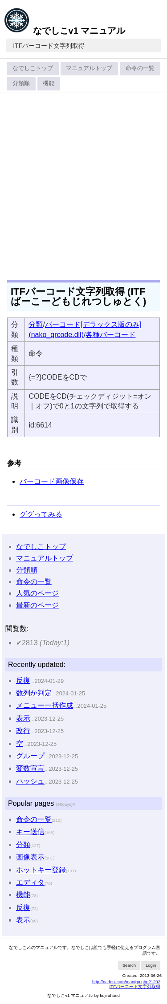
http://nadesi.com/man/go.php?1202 (126, 981)
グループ (30, 756)
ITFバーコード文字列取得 (49, 45)
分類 (36, 324)
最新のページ (37, 605)
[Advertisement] (83, 183)
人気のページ (37, 593)
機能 (48, 83)
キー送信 (30, 831)
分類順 (21, 83)
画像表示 (30, 857)
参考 (14, 463)
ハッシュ (30, 781)
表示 (23, 718)
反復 (23, 680)
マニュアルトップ (89, 68)
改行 (23, 730)
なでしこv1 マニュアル (64, 30)
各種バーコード (110, 334)
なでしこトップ (32, 68)
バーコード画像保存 (52, 481)
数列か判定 (34, 693)
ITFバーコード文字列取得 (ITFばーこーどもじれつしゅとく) (78, 296)
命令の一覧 (140, 68)
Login (151, 965)
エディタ (30, 882)
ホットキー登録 (41, 870)
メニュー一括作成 (44, 705)
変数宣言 (30, 768)
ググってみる (41, 514)
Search (129, 965)
